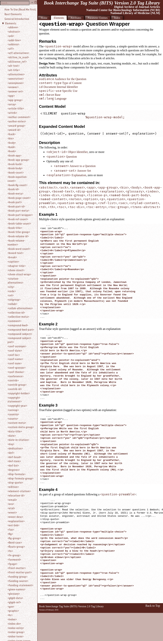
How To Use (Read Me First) (20, 9)
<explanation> (16, 521)
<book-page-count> (19, 198)
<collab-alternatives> (20, 308)
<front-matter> (16, 568)
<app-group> (14, 100)
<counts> (12, 418)
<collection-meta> (18, 316)
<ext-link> (13, 525)
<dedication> (15, 448)
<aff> (10, 48)
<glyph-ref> (14, 602)
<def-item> (14, 461)
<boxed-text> (15, 253)
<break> (12, 257)
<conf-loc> (13, 355)
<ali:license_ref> (17, 61)
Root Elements (13, 14)
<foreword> (14, 559)
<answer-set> (15, 91)
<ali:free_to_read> (18, 57)
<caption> (13, 261)
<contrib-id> (14, 389)
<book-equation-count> (17, 179)
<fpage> (12, 564)
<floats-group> (16, 546)
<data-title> (14, 431)
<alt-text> (13, 65)
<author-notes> (16, 121)
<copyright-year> (17, 405)
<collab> (12, 304)
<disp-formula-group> (20, 478)
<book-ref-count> (17, 219)
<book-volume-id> (18, 236)
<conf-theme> (15, 372)
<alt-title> (13, 70)
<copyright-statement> (14, 399)
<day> (10, 444)
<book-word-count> (18, 249)
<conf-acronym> (16, 346)
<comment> (14, 321)
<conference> (15, 376)
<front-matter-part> (19, 572)
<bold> (11, 147)
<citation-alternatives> (15, 280)
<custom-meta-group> (20, 427)
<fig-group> (14, 538)
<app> (11, 95)
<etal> (11, 508)
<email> (12, 500)
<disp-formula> (16, 474)
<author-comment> (18, 117)
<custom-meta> (16, 423)
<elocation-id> (16, 495)
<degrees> (13, 470)
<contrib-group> (16, 384)
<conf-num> (14, 363)
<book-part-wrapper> (20, 215)
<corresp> (13, 410)
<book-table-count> (19, 223)
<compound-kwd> (17, 325)
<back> (11, 134)
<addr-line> (14, 40)
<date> (11, 435)
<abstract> (13, 31)
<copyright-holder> (18, 393)
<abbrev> (12, 27)
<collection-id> (16, 312)
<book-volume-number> (16, 242)
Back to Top (152, 605)
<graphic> (13, 611)
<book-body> (14, 168)
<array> (11, 104)
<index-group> (16, 632)
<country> (13, 414)
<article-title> (15, 108)
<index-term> (15, 636)
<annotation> (15, 78)
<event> (12, 512)
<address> (13, 44)
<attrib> (12, 113)
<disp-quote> (15, 482)
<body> (11, 143)
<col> (10, 295)
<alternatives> (16, 74)
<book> (11, 151)
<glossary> (13, 593)
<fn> (10, 551)
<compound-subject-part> (19, 340)
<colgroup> (13, 299)
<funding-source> (17, 581)
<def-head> (14, 457)
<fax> (10, 529)
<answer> (13, 87)
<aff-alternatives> (18, 53)
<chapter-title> (16, 266)
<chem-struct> (15, 270)
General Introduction (16, 19)
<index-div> (14, 623)
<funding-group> (17, 576)
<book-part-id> (16, 206)
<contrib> (13, 380)
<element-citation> (19, 491)
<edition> (13, 487)
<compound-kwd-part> (20, 329)
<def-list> (13, 465)
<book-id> (13, 189)
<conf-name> (15, 359)
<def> (10, 453)
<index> (12, 619)
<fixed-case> (14, 542)
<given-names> (16, 589)
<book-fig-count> (17, 185)
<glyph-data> (15, 598)
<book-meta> (15, 193)
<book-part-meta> (18, 210)
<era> (10, 504)
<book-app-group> (18, 160)
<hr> (10, 615)
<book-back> (14, 164)
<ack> (10, 36)
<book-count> (15, 172)
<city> (10, 287)
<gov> (10, 606)
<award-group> (16, 125)
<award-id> (14, 130)
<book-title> (14, 228)
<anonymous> (15, 83)
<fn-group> (14, 555)
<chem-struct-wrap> (19, 274)
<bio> (10, 138)
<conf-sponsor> (16, 367)
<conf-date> (14, 350)
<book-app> (14, 155)
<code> (11, 291)
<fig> (10, 534)
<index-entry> (15, 628)
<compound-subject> (19, 334)
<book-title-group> (18, 232)
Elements (10, 23)
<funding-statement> (20, 585)
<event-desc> (15, 517)
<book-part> (14, 202)
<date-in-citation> (18, 440)
